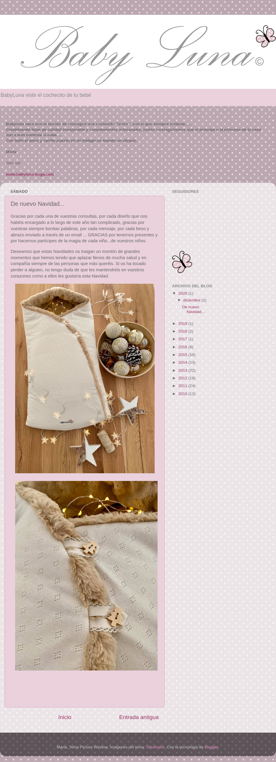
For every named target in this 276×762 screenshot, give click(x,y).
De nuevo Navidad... (193, 309)
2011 (183, 386)
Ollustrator (155, 747)
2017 (183, 339)
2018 (183, 331)
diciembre (192, 300)
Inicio (64, 717)
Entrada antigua (139, 717)
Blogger (211, 747)
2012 (183, 378)
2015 (183, 354)
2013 (183, 370)
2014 (183, 362)
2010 (183, 394)
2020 (183, 293)
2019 (183, 323)
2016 (183, 347)
